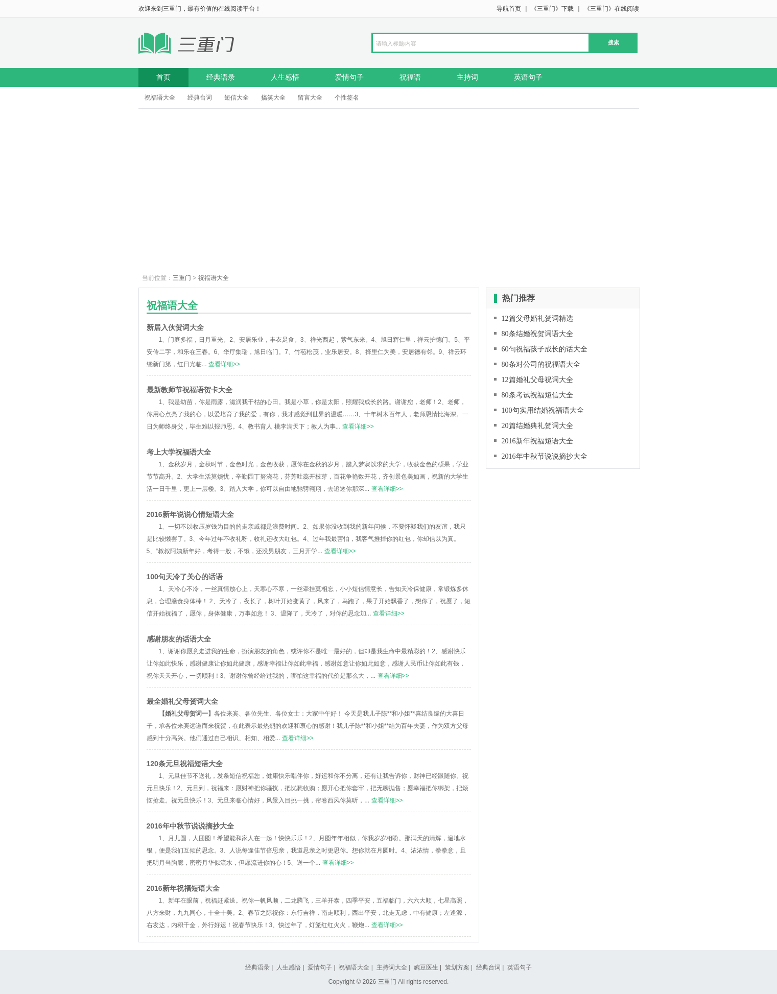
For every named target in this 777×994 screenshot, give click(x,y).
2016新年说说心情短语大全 (190, 514)
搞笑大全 (273, 97)
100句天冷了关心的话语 (185, 577)
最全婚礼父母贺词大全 (182, 701)
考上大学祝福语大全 (179, 452)
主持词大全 (391, 967)
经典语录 (220, 77)
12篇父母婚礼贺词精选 (537, 318)
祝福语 (410, 77)
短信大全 (236, 97)
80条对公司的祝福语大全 (541, 364)
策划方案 (457, 967)
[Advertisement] (388, 185)
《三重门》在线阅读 (611, 8)
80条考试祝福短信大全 (537, 395)
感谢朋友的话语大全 (179, 639)
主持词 (467, 77)
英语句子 (528, 77)
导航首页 (509, 8)
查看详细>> (224, 364)
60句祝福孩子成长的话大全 (544, 349)
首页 (163, 77)
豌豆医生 (426, 967)
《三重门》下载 (552, 8)
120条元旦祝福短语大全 (185, 764)
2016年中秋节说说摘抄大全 (190, 826)
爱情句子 (349, 77)
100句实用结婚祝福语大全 (543, 410)
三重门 (182, 277)
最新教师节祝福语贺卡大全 (189, 390)
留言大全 (310, 97)
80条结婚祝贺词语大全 (537, 334)
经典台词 (199, 97)
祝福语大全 (160, 97)
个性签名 (347, 97)
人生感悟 (285, 77)
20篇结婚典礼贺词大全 (537, 426)
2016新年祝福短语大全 (183, 888)
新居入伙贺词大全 (175, 327)
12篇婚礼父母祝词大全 (537, 380)
